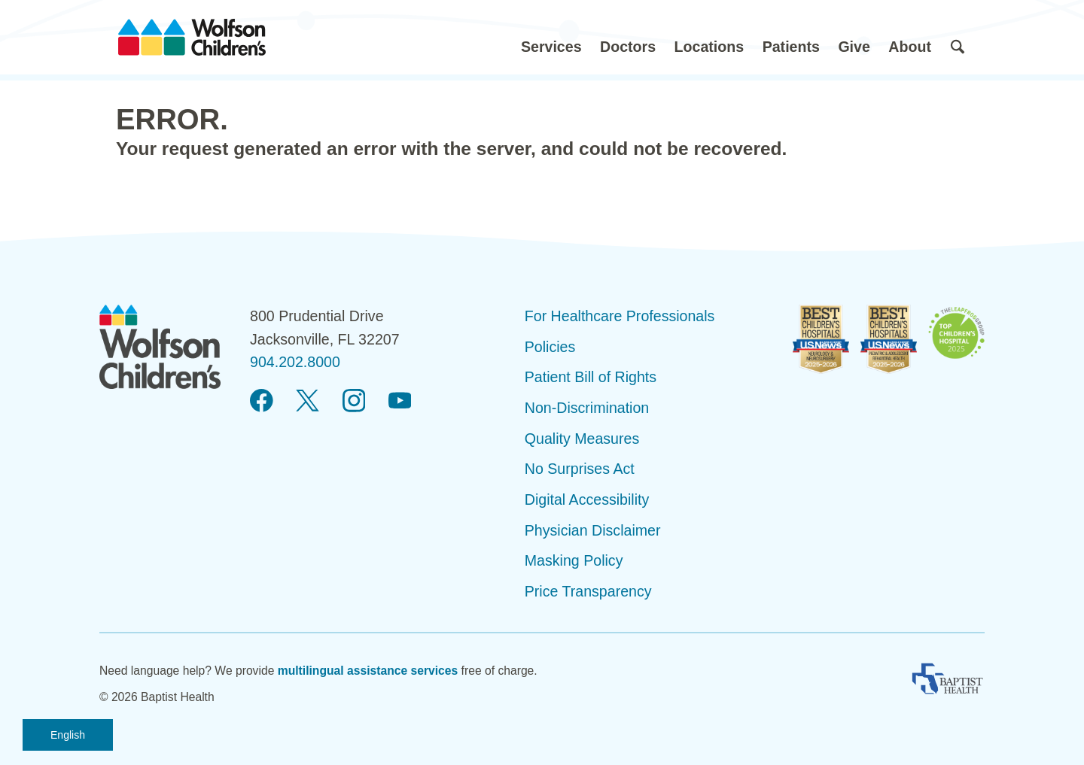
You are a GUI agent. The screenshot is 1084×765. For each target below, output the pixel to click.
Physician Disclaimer (593, 530)
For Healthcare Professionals (620, 316)
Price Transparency (588, 591)
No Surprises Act (580, 468)
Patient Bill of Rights (590, 377)
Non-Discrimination (587, 407)
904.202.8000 (295, 362)
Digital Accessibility (587, 499)
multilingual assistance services (368, 670)
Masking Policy (574, 560)
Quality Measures (582, 438)
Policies (550, 346)
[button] (551, 37)
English (67, 735)
